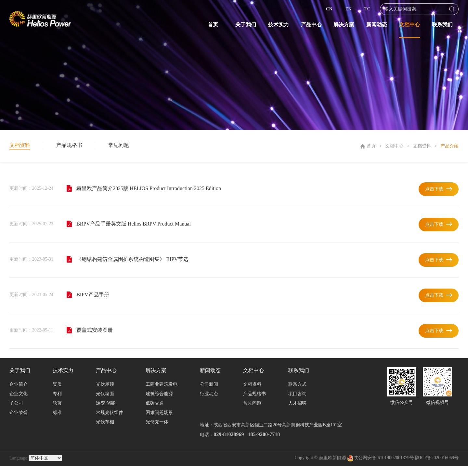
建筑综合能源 (159, 393)
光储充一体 (157, 422)
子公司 (16, 403)
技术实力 (278, 24)
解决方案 (343, 24)
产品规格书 (69, 145)
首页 (213, 24)
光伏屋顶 (105, 384)
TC (367, 8)
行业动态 (209, 393)
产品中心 (311, 24)
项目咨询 (297, 393)
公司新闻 (209, 384)
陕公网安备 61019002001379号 (380, 457)
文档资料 (422, 146)
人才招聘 (297, 403)
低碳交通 (155, 403)
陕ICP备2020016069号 (437, 457)
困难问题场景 (159, 412)
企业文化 (18, 393)
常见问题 (118, 145)
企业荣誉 (18, 412)
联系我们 (442, 24)
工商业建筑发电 (161, 384)
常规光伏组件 (109, 412)
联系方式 (297, 384)
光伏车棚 (105, 422)
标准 (57, 412)
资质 (57, 384)
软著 (57, 403)
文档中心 (409, 24)
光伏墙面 (105, 393)
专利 (57, 393)
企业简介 (18, 384)
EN (348, 8)
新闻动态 (376, 24)
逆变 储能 (105, 403)
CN (329, 8)
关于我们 (245, 24)
